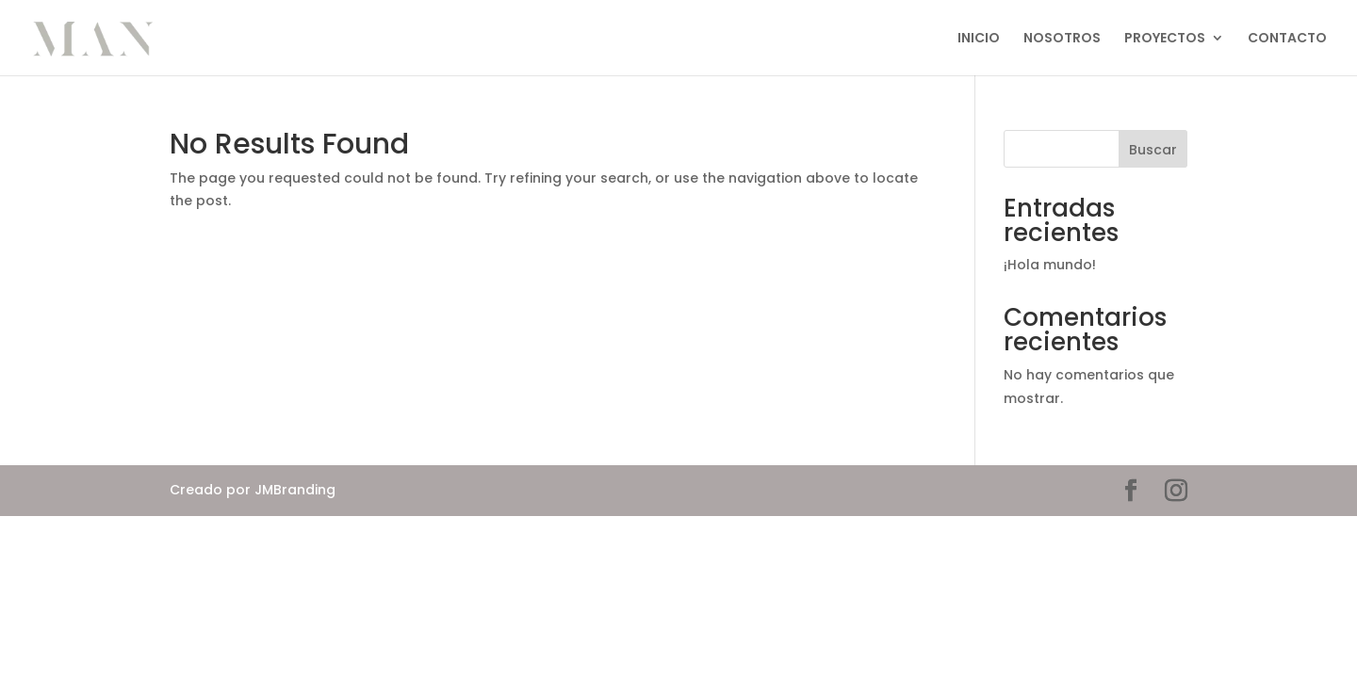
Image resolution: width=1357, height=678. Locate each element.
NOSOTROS (1062, 39)
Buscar (1153, 149)
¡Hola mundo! (1050, 264)
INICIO (978, 39)
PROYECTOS (1164, 39)
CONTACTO (1287, 39)
